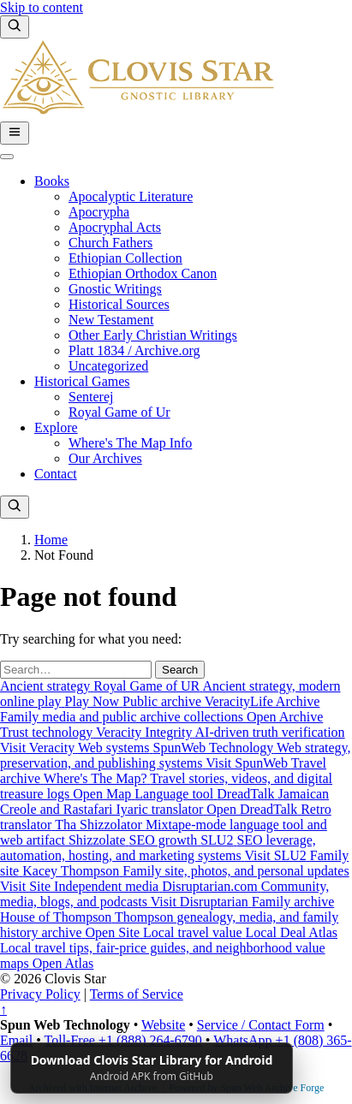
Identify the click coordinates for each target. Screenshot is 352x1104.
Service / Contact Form (261, 1025)
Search (180, 669)
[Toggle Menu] (7, 156)
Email (16, 1040)
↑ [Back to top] (3, 1009)
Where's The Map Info (130, 443)
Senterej (91, 396)
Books (51, 181)
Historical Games (82, 381)
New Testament (111, 319)
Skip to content (41, 7)
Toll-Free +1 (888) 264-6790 (123, 1040)
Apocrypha (99, 212)
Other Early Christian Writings (153, 335)
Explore (56, 427)
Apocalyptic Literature (131, 196)
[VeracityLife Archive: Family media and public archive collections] (161, 709)
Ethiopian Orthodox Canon (143, 273)
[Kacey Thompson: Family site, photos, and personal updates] (174, 870)
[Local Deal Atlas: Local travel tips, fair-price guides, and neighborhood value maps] (168, 947)
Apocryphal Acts (115, 227)
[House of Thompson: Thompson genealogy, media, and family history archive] (169, 917)
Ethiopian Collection (125, 258)
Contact (55, 473)
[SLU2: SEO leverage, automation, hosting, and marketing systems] (158, 848)
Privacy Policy (40, 994)
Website (163, 1025)
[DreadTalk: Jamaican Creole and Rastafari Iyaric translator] (164, 801)
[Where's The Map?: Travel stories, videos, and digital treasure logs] (166, 778)
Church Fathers (110, 242)
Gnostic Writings (115, 289)
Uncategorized (108, 366)
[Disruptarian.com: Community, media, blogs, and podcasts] (164, 894)
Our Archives (105, 458)
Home (51, 539)
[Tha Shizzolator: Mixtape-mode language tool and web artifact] (165, 824)
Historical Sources (119, 304)
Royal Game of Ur (119, 412)
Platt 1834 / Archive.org (134, 350)
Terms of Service (136, 994)
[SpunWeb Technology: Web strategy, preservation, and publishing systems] (175, 755)
